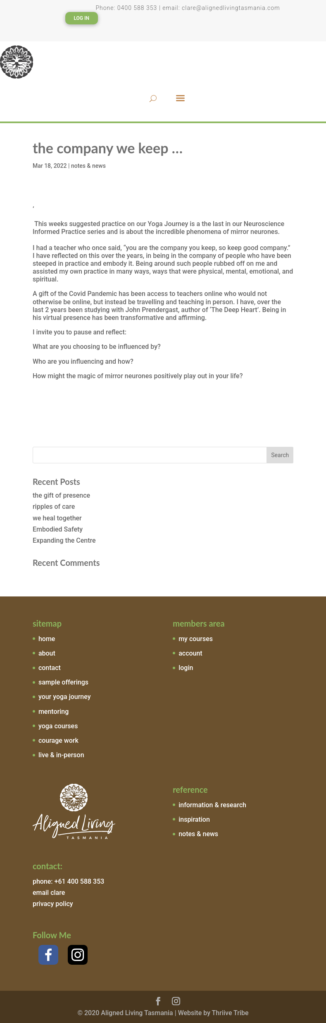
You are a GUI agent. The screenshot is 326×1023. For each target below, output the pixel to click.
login (185, 668)
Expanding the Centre (64, 540)
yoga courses (58, 726)
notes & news (88, 165)
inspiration (194, 819)
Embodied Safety (58, 529)
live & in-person (61, 755)
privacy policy (53, 904)
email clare (49, 893)
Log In (81, 18)
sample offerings (63, 682)
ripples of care (54, 506)
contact (49, 668)
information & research (212, 805)
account (190, 653)
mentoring (53, 711)
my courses (195, 639)
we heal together (57, 518)
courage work (58, 740)
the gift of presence (61, 495)
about (46, 653)
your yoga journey (64, 697)
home (46, 639)
